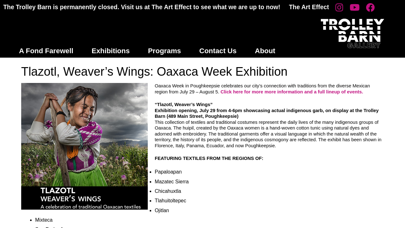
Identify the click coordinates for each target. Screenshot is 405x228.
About (265, 51)
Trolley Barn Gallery (352, 33)
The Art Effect (309, 6)
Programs (164, 51)
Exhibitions (110, 51)
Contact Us (218, 51)
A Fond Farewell (46, 51)
